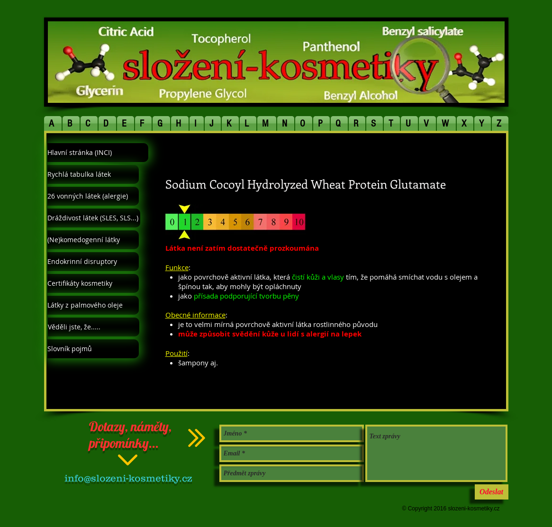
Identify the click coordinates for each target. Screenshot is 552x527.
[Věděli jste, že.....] (93, 327)
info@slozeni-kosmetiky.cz (128, 477)
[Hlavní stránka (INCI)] (97, 152)
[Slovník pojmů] (93, 348)
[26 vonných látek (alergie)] (93, 196)
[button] (53, 123)
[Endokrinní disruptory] (93, 261)
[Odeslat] (491, 492)
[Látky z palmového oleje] (93, 305)
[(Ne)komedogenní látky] (93, 239)
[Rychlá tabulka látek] (93, 174)
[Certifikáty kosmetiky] (93, 283)
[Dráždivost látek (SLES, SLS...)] (93, 218)
